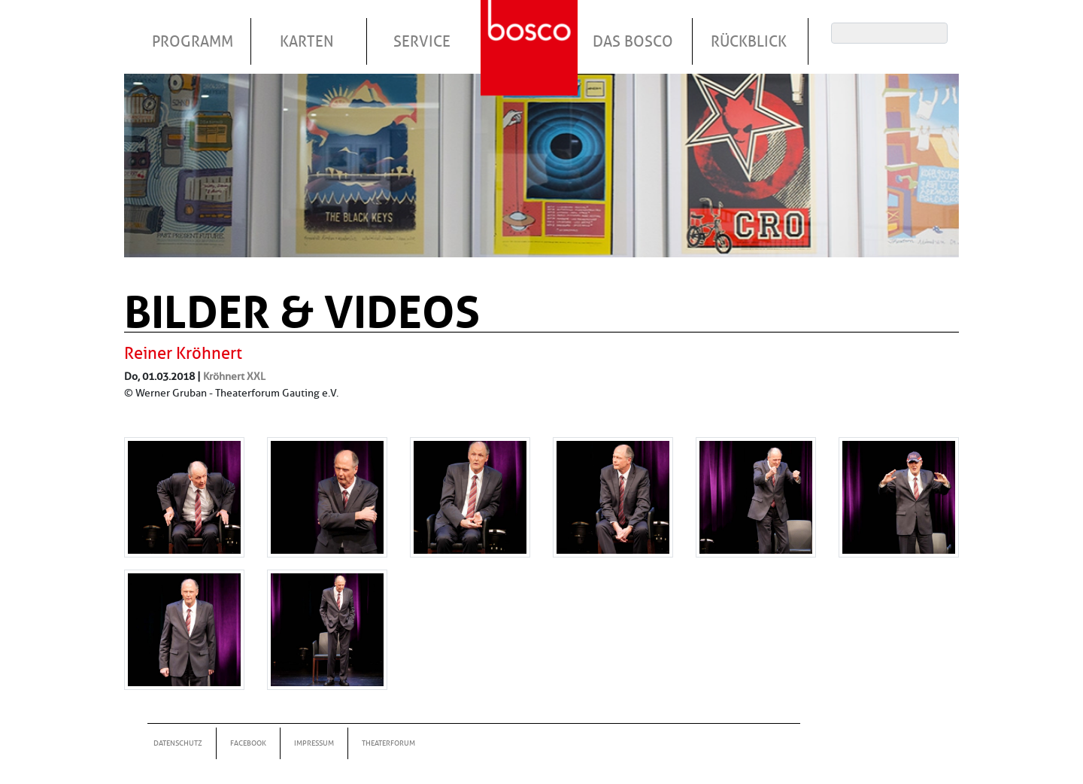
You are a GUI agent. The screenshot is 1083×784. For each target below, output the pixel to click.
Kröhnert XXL (234, 376)
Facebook (248, 743)
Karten (307, 41)
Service (421, 41)
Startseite (531, 29)
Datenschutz (177, 743)
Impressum (314, 743)
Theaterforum (388, 743)
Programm (192, 41)
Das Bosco (633, 41)
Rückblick (749, 41)
